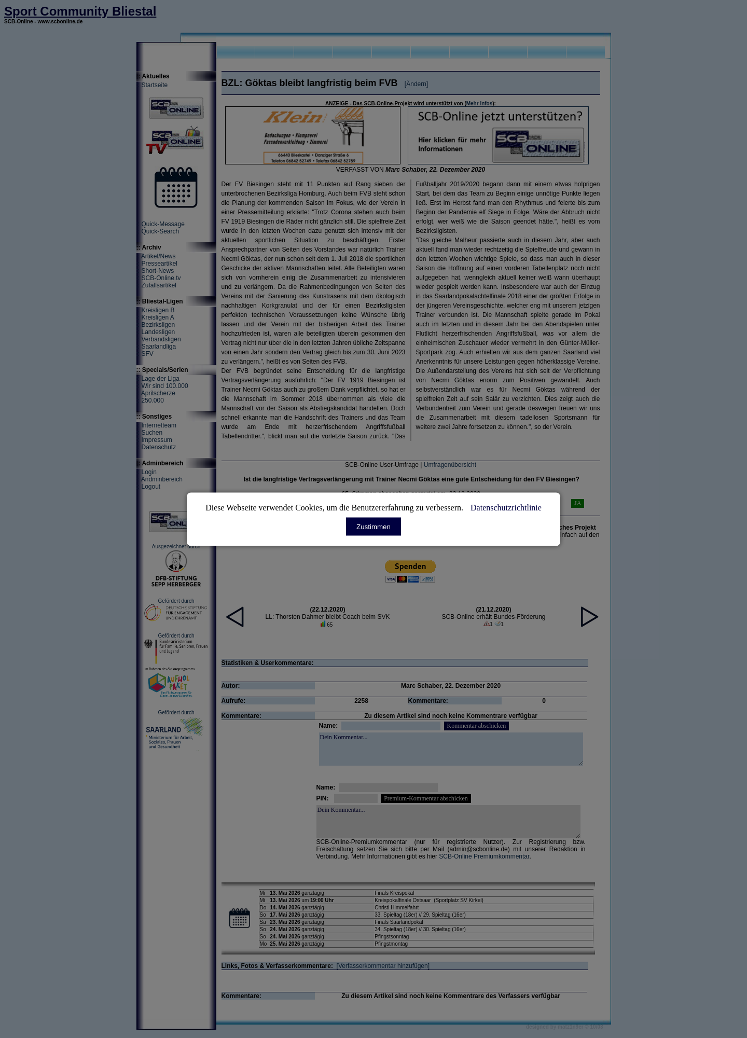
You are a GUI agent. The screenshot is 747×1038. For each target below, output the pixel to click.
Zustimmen (373, 526)
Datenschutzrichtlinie (506, 507)
